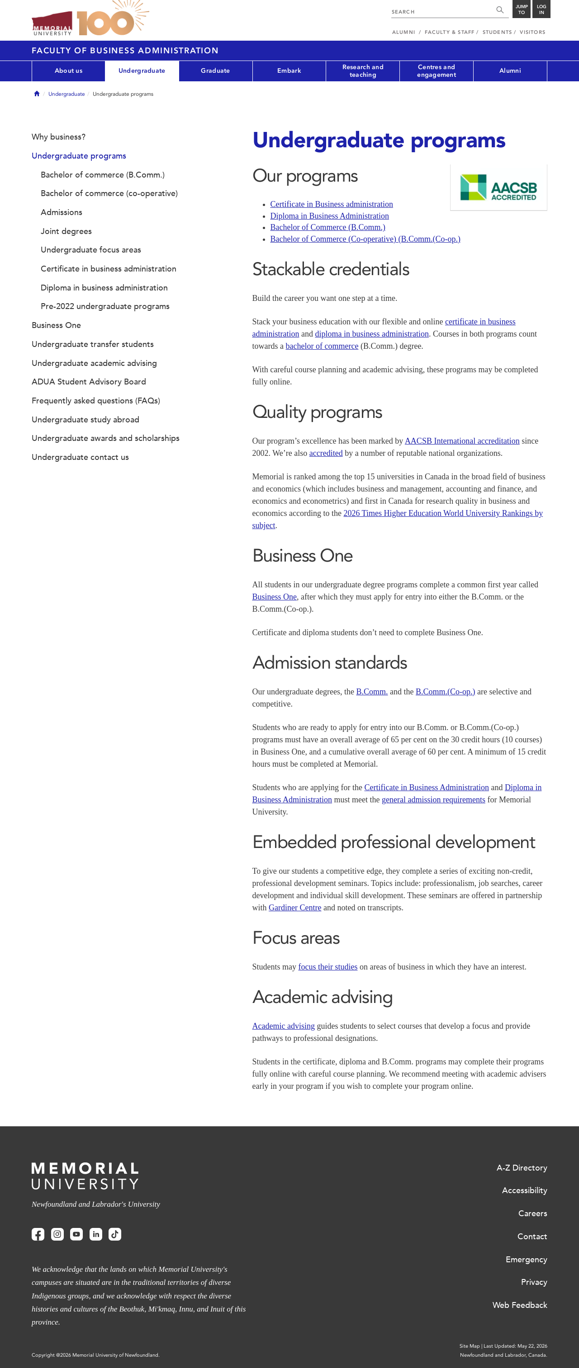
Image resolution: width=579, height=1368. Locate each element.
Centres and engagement (436, 71)
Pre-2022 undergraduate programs (105, 306)
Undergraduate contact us (80, 457)
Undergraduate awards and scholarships (106, 438)
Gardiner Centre (295, 907)
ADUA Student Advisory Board (89, 382)
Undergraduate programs (79, 156)
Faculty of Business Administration (125, 51)
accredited (326, 453)
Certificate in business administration (108, 269)
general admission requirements (433, 799)
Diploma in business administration (104, 288)
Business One (274, 596)
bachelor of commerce (321, 346)
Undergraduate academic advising (94, 363)
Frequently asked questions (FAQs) (96, 401)
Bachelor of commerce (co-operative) (109, 193)
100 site (113, 18)
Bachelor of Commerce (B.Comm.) (328, 227)
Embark (289, 71)
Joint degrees (66, 231)
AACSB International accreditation (462, 440)
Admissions (61, 212)
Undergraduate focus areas (91, 250)
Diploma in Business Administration (330, 215)
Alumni (510, 71)
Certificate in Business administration (332, 204)
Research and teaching (363, 71)
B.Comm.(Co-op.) (445, 691)
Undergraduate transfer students (93, 344)
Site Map (470, 1346)
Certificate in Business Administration (426, 787)
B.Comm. (372, 691)
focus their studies (328, 966)
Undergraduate (142, 71)
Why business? (58, 137)
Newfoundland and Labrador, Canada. (503, 1355)
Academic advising (283, 1026)
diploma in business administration (371, 333)
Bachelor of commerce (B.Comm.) (103, 175)
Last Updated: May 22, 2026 (515, 1346)
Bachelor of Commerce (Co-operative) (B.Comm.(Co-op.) (365, 239)
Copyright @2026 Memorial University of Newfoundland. (96, 1355)
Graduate (215, 71)
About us (68, 71)
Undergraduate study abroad (85, 420)
